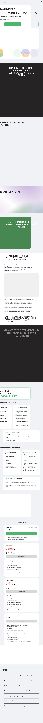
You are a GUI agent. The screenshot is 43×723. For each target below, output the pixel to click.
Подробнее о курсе (30, 24)
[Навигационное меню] (41, 1)
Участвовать (12, 24)
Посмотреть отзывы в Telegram (21, 376)
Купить (21, 533)
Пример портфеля (33, 527)
